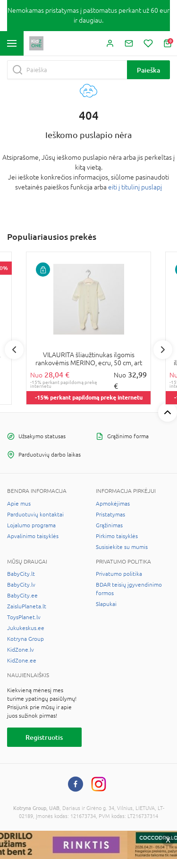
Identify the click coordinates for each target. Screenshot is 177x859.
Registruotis (44, 737)
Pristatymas (110, 514)
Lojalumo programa (31, 525)
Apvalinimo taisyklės (33, 536)
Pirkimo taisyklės (117, 536)
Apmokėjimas (113, 503)
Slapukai (106, 604)
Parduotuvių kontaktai (35, 514)
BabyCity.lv (21, 584)
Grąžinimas (109, 525)
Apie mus (19, 503)
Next (162, 349)
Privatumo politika (119, 574)
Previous (14, 349)
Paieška (148, 70)
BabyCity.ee (22, 595)
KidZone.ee (21, 660)
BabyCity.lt (21, 574)
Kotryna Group (25, 639)
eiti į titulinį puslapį (135, 187)
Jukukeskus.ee (25, 628)
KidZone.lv (20, 649)
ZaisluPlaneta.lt (26, 606)
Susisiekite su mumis (122, 547)
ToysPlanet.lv (24, 617)
